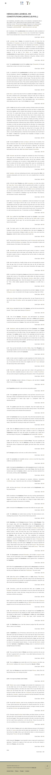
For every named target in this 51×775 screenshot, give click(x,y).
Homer (38, 41)
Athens (35, 318)
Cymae (42, 330)
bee (21, 242)
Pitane (38, 664)
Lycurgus (20, 32)
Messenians (25, 524)
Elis (41, 173)
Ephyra (27, 141)
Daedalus (15, 578)
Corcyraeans (15, 554)
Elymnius (14, 616)
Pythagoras (9, 292)
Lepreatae (14, 394)
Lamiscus (31, 459)
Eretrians (14, 380)
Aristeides (12, 250)
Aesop (11, 298)
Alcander (15, 694)
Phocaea (17, 670)
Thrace (32, 469)
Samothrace (20, 467)
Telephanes (12, 328)
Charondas (39, 539)
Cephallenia (13, 632)
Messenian (22, 540)
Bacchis (23, 143)
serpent (19, 529)
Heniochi (21, 440)
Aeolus (35, 527)
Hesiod (38, 360)
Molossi (17, 428)
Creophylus (17, 43)
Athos (32, 614)
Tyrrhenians (14, 416)
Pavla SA (34, 766)
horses (18, 487)
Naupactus (9, 234)
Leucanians (14, 459)
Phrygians (39, 348)
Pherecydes (12, 290)
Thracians (13, 469)
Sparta (20, 382)
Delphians (20, 495)
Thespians (17, 740)
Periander (12, 155)
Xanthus (19, 300)
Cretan (35, 93)
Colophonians (37, 487)
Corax (8, 218)
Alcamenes (29, 692)
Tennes (16, 185)
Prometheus (41, 371)
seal (17, 672)
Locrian (38, 588)
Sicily (32, 576)
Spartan (38, 526)
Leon (29, 232)
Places (16, 770)
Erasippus (9, 590)
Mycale (33, 664)
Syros (18, 290)
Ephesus (16, 662)
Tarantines (11, 560)
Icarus (17, 728)
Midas (29, 348)
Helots (27, 52)
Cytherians (14, 514)
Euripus (22, 522)
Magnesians (37, 481)
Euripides (41, 318)
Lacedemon (24, 74)
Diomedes (26, 554)
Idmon (40, 300)
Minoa (22, 576)
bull (11, 690)
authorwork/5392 (17, 27)
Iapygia (30, 556)
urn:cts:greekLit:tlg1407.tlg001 (19, 25)
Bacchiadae (25, 149)
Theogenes (24, 316)
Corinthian (39, 610)
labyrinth (27, 734)
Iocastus (39, 527)
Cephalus (40, 434)
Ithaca (27, 643)
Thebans (14, 744)
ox (40, 126)
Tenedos (20, 183)
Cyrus (37, 361)
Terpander (35, 64)
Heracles (11, 664)
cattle (38, 240)
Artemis (33, 428)
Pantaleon (11, 173)
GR (43, 37)
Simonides (41, 544)
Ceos (22, 232)
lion (22, 230)
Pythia (35, 218)
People (22, 770)
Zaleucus (42, 600)
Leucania (30, 467)
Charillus (36, 44)
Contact (27, 770)
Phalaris (12, 685)
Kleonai (42, 614)
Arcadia (35, 216)
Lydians (42, 328)
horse (31, 371)
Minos (10, 93)
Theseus (15, 734)
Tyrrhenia (14, 643)
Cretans (9, 128)
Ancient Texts (10, 770)
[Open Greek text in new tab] (30, 27)
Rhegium (39, 522)
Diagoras (29, 380)
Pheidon (12, 370)
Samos (20, 41)
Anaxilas (15, 540)
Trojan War (11, 185)
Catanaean (9, 540)
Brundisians (24, 558)
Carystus (40, 230)
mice (24, 616)
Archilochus (41, 99)
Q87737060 (36, 25)
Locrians (21, 602)
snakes (16, 655)
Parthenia (9, 278)
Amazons (34, 662)
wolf (21, 460)
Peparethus (12, 388)
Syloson (11, 308)
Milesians (26, 442)
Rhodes (24, 652)
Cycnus (33, 188)
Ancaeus (31, 278)
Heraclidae (36, 149)
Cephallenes (10, 432)
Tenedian (37, 210)
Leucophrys (30, 183)
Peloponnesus (40, 43)
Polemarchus (15, 610)
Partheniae (29, 570)
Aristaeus (18, 240)
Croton (18, 678)
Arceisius (15, 708)
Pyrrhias (20, 714)
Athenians (41, 320)
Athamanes (20, 507)
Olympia (29, 542)
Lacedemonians (22, 31)
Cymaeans (34, 328)
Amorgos (11, 452)
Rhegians (26, 548)
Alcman (25, 32)
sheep (33, 240)
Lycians (14, 406)
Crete (12, 107)
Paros (11, 216)
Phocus (34, 670)
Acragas (23, 685)
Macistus (18, 526)
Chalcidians (12, 522)
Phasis (30, 440)
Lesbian (28, 64)
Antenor (40, 636)
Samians (32, 281)
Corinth (16, 141)
